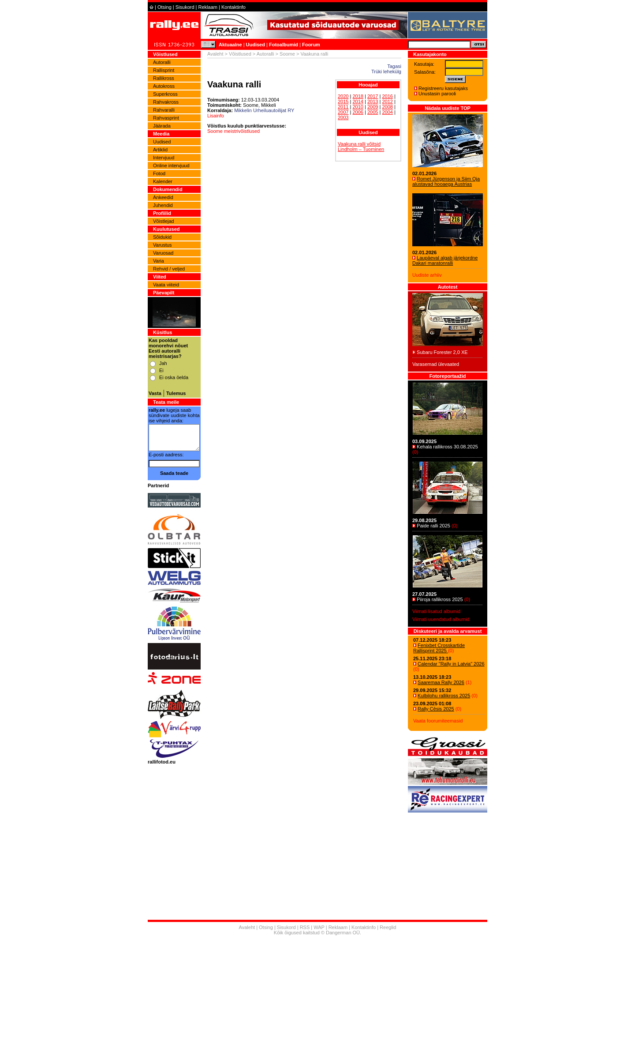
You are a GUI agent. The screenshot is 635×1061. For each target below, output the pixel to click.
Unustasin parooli (437, 93)
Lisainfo (215, 115)
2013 (372, 101)
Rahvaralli (164, 110)
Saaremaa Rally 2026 (441, 682)
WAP (319, 927)
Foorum (311, 44)
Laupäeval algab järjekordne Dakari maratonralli (445, 260)
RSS (305, 927)
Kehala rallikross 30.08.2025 (447, 446)
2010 (357, 106)
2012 (387, 101)
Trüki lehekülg (386, 71)
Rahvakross (166, 102)
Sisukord (185, 7)
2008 (387, 106)
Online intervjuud (171, 165)
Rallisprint (163, 70)
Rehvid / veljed (169, 268)
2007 (343, 112)
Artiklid (160, 149)
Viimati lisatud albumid (436, 611)
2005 (372, 112)
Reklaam (207, 7)
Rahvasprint (166, 117)
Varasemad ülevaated (435, 364)
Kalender (162, 181)
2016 (387, 96)
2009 (372, 106)
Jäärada (162, 125)
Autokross (164, 86)
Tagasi (394, 66)
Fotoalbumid (283, 44)
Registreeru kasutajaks (443, 88)
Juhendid (163, 205)
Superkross (165, 94)
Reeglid (388, 927)
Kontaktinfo (233, 7)
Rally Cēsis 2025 (436, 708)
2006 (357, 112)
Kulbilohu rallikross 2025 (444, 695)
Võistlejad (163, 221)
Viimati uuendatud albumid (440, 619)
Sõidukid (162, 237)
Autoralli (162, 62)
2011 (343, 106)
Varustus (162, 245)
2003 (343, 117)
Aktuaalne (230, 44)
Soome (287, 53)
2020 (343, 96)
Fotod (159, 173)
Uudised (255, 44)
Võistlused (240, 53)
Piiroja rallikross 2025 (440, 599)
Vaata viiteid (166, 284)
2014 (357, 101)
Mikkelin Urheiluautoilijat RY (264, 110)
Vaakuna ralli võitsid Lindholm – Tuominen (361, 146)
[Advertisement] (317, 999)
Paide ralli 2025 (433, 525)
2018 (357, 96)
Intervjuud (163, 157)
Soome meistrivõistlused (233, 131)
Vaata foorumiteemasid (438, 720)
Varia (158, 260)
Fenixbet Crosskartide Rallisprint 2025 (439, 648)
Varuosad (163, 253)
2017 (372, 96)
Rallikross (163, 78)
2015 (343, 101)
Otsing (164, 7)
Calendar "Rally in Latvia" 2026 (451, 663)
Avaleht (215, 53)
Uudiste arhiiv (427, 275)
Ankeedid (163, 197)
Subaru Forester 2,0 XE (442, 352)
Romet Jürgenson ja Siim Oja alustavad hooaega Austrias (446, 181)
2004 (387, 112)
